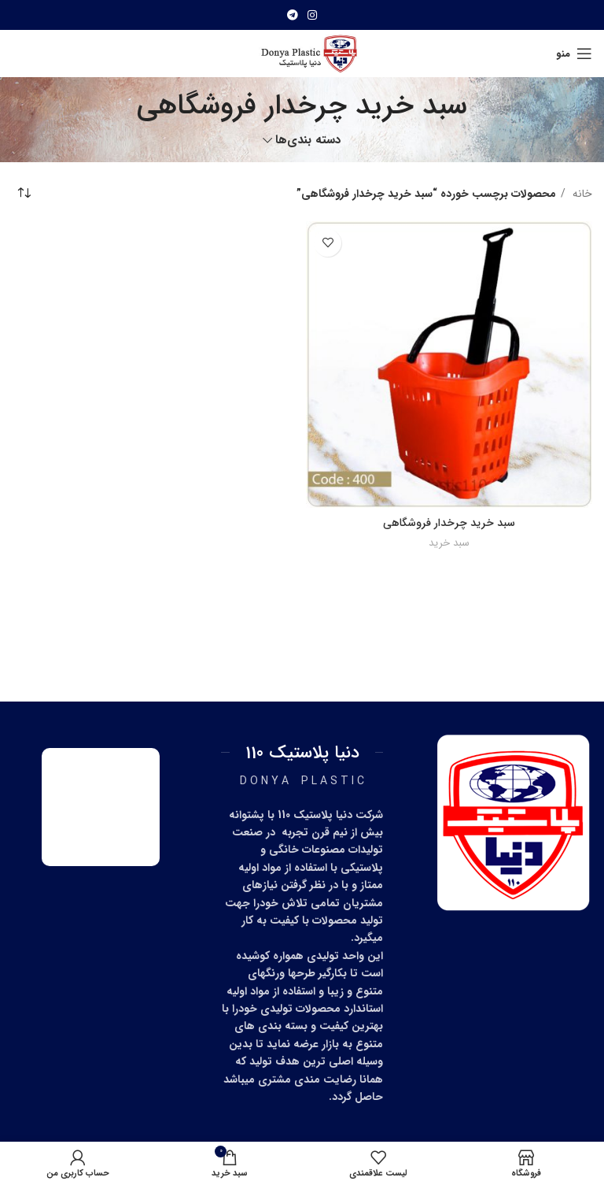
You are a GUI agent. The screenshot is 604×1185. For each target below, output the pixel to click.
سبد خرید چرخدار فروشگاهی (449, 522)
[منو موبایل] (574, 53)
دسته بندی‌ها (308, 140)
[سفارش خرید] (23, 194)
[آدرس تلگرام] (292, 15)
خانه (580, 193)
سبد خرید (449, 543)
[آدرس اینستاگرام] (312, 15)
